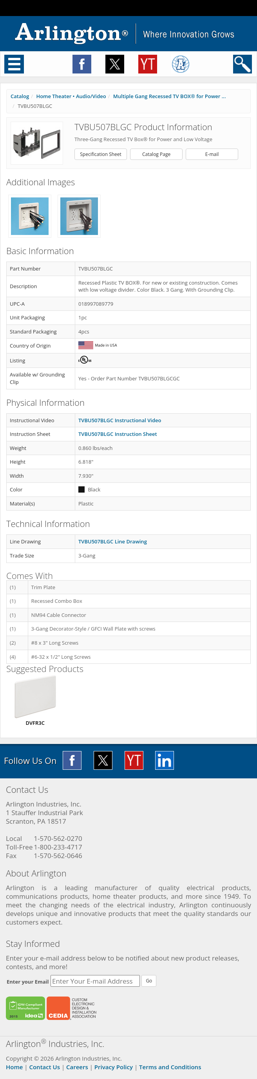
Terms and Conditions (170, 1067)
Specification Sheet (100, 154)
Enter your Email (28, 981)
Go (149, 980)
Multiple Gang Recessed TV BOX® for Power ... (169, 96)
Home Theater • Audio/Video (71, 96)
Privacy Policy (113, 1067)
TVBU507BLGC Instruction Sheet (117, 433)
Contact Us (44, 1067)
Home (14, 1067)
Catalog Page (156, 154)
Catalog (20, 96)
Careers (77, 1067)
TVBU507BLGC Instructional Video (119, 420)
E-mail (212, 154)
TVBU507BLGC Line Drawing (112, 541)
